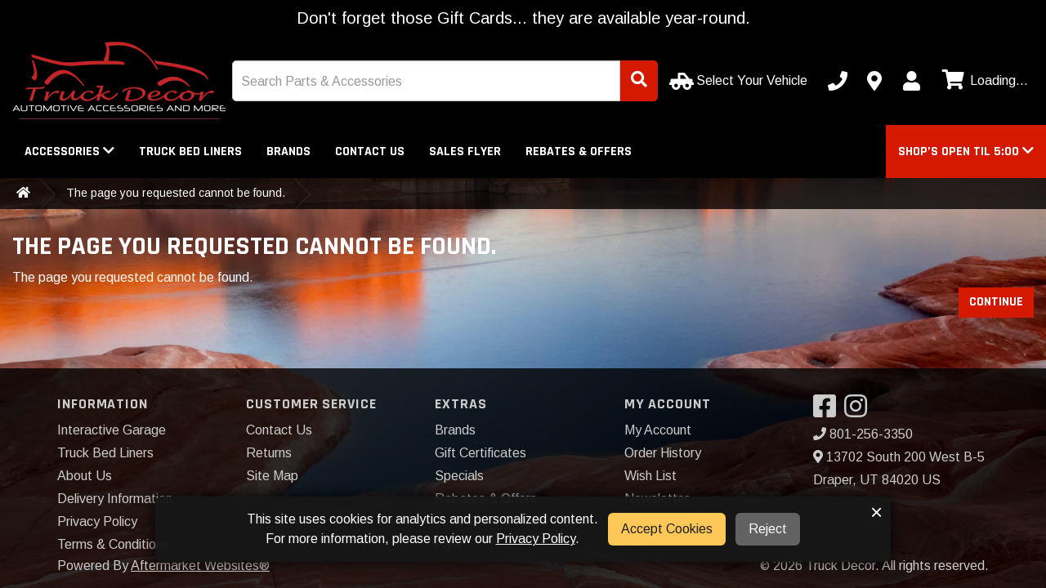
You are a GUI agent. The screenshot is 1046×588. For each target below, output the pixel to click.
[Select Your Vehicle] (740, 81)
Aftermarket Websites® (200, 565)
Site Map (272, 476)
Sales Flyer (465, 151)
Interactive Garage (111, 430)
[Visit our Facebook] (828, 411)
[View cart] (983, 80)
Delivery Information (114, 499)
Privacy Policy (97, 521)
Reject (768, 529)
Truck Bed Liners (190, 151)
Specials (459, 476)
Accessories (69, 151)
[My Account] (911, 81)
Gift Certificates (480, 453)
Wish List (650, 476)
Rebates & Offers (578, 151)
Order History (662, 453)
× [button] (876, 512)
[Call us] (837, 81)
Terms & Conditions (113, 544)
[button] (966, 151)
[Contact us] (874, 81)
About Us (84, 476)
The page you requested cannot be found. (175, 192)
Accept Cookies (667, 529)
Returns (269, 453)
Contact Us (370, 151)
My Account (657, 430)
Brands (288, 151)
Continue (996, 301)
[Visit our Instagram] (859, 411)
